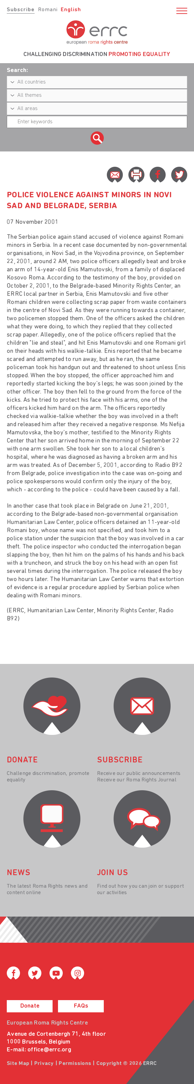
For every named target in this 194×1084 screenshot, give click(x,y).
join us (112, 873)
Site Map (18, 1063)
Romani (48, 10)
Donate (29, 1006)
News (19, 873)
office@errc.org (49, 1050)
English (71, 10)
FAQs (81, 1006)
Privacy (44, 1063)
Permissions (75, 1063)
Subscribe (21, 10)
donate (22, 760)
